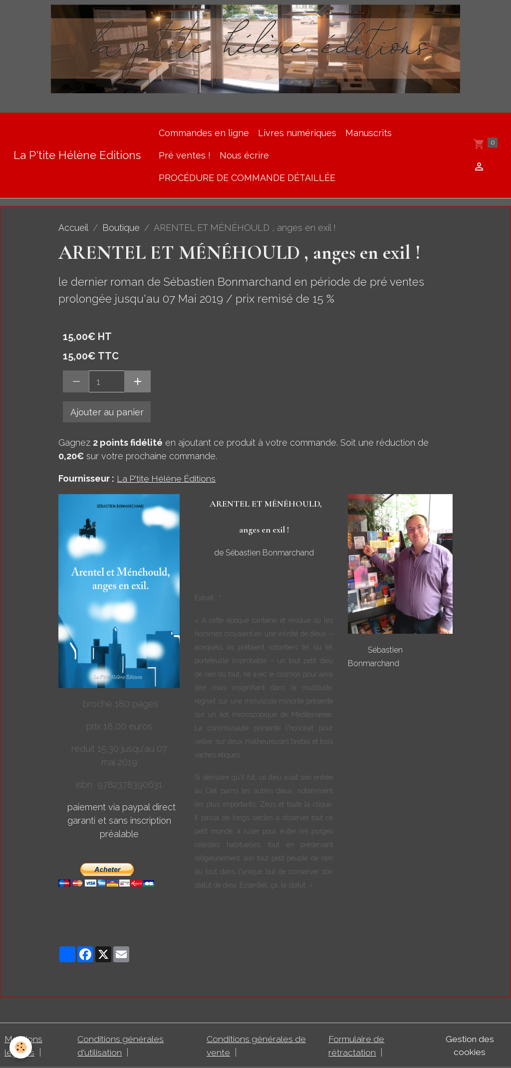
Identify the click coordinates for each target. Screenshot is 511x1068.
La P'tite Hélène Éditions (167, 478)
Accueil (73, 227)
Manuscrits (368, 133)
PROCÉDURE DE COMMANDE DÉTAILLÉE (247, 178)
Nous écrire (244, 155)
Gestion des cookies (468, 1046)
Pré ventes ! (185, 155)
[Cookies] (21, 1047)
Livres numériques (297, 133)
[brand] (77, 155)
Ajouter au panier (107, 412)
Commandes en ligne (204, 133)
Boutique (121, 227)
